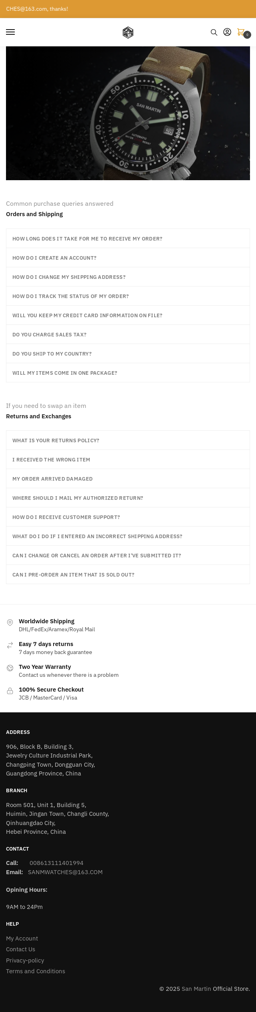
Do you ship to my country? (51, 353)
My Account (22, 938)
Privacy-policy (25, 960)
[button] (128, 238)
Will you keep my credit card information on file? (87, 315)
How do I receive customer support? (66, 517)
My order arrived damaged (52, 478)
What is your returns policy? (55, 440)
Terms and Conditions (35, 971)
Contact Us (20, 949)
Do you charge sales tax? (49, 334)
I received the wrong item (51, 459)
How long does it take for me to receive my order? (87, 238)
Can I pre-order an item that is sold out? (73, 574)
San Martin (196, 988)
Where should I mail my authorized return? (77, 498)
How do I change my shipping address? (68, 277)
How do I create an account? (54, 257)
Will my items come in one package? (64, 373)
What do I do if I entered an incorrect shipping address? (97, 536)
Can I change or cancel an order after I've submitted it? (96, 555)
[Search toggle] (214, 32)
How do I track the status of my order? (70, 296)
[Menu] (18, 32)
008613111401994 (55, 863)
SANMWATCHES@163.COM (65, 872)
